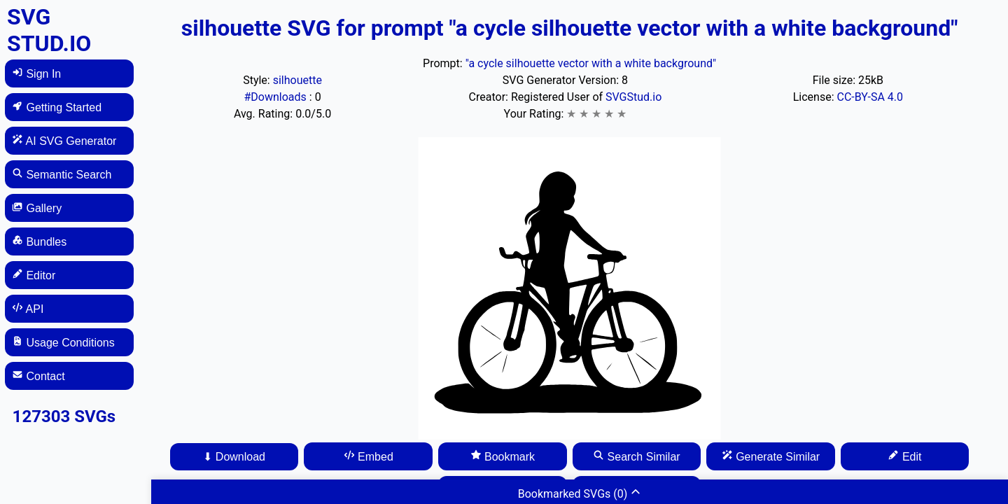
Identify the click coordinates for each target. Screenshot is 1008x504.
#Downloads (276, 97)
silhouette (297, 80)
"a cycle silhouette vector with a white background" (590, 63)
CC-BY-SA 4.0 (869, 97)
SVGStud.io (634, 97)
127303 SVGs (64, 416)
